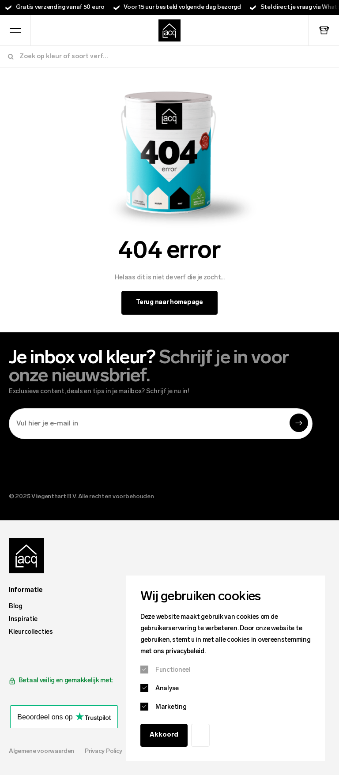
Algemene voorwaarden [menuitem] (41, 751)
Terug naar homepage (169, 302)
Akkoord (164, 735)
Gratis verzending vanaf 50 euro (60, 7)
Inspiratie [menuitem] (23, 619)
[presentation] (76, 463)
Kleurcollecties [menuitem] (31, 632)
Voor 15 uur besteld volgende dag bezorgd (182, 7)
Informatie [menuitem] (26, 590)
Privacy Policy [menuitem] (103, 751)
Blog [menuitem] (16, 606)
